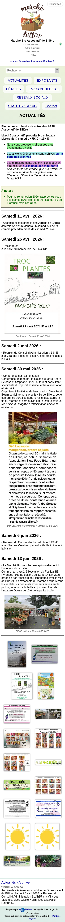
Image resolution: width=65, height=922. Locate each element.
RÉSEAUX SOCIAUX (32, 97)
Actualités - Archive (15, 882)
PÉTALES (13, 89)
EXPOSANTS (47, 80)
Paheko (29, 909)
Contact (51, 106)
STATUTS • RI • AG (22, 106)
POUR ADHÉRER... (44, 89)
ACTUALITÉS (18, 80)
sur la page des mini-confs (40, 165)
